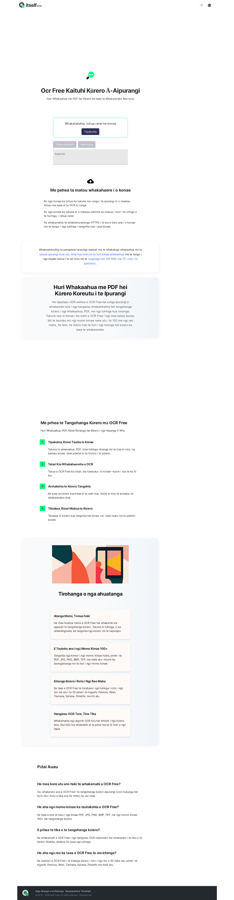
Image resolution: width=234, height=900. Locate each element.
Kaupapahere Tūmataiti (78, 891)
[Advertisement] (117, 35)
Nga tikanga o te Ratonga (50, 891)
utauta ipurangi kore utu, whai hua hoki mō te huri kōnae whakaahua (81, 254)
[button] (90, 128)
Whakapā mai (85, 895)
